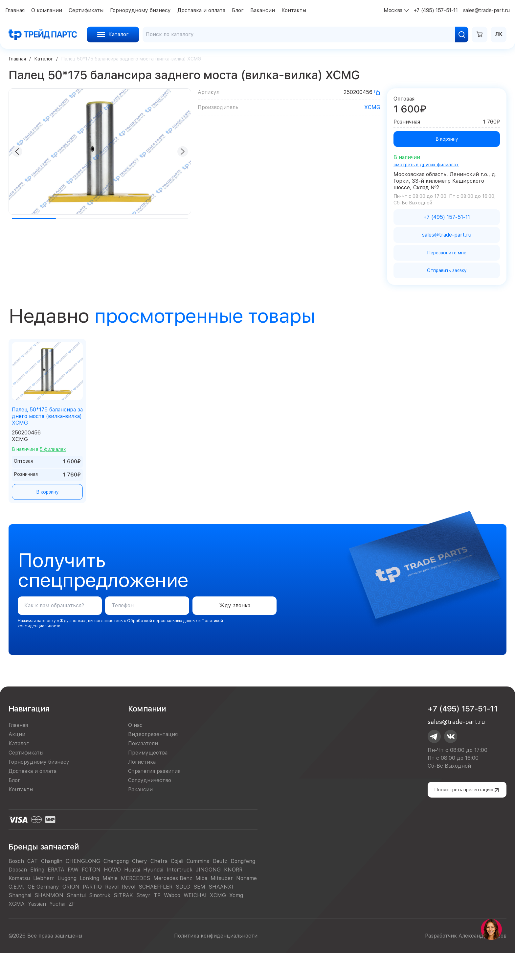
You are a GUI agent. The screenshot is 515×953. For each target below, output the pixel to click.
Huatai (132, 870)
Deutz (220, 861)
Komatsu (19, 878)
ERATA (56, 870)
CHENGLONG (83, 861)
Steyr (143, 895)
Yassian (37, 904)
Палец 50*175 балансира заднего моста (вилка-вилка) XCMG (47, 416)
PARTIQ (92, 887)
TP (157, 895)
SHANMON (48, 895)
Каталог (43, 58)
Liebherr (43, 878)
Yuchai (57, 904)
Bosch (16, 861)
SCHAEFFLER (155, 887)
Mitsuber (222, 878)
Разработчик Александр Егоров (465, 936)
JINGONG (208, 870)
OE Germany (43, 887)
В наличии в (39, 449)
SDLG (183, 887)
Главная (17, 58)
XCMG (372, 107)
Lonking (89, 878)
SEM (199, 887)
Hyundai (153, 870)
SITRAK (123, 895)
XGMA (17, 904)
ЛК (499, 34)
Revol (112, 887)
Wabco (172, 895)
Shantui (76, 895)
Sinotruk (99, 895)
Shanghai (20, 895)
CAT (32, 861)
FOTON (91, 870)
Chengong (116, 861)
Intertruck (179, 870)
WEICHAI (195, 895)
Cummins (198, 861)
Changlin (51, 861)
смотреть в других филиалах (426, 164)
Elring (37, 870)
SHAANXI (221, 887)
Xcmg (236, 895)
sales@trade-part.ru (456, 721)
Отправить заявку (447, 270)
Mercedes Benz (172, 878)
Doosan (18, 870)
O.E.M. (16, 887)
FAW (73, 870)
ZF (72, 904)
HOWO (112, 870)
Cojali (177, 861)
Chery (139, 861)
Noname (246, 878)
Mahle (110, 878)
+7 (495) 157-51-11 (463, 708)
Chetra (159, 861)
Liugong (67, 878)
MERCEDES (135, 878)
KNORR (233, 870)
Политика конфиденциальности (216, 936)
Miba (201, 878)
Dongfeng (243, 861)
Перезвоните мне (446, 252)
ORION (70, 887)
